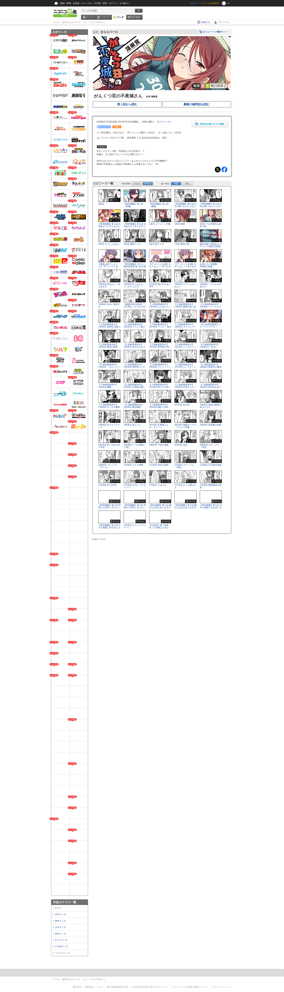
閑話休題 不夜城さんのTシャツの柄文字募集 (211, 245)
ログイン (194, 3)
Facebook (224, 169)
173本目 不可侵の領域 (210, 465)
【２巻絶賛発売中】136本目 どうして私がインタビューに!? (134, 326)
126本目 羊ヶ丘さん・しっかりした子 (134, 285)
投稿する (206, 22)
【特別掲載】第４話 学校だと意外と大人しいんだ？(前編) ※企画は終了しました (109, 509)
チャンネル (87, 3)
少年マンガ (60, 914)
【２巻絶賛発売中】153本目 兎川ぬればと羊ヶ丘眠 (210, 387)
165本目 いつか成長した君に (134, 446)
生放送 (76, 3)
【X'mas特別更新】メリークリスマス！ (210, 325)
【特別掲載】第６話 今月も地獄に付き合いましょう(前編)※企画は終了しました (211, 509)
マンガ (120, 17)
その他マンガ (61, 946)
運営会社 (77, 987)
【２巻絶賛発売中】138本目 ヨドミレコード (185, 326)
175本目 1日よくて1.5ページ (134, 486)
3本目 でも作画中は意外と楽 (210, 225)
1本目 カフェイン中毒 (159, 224)
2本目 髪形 (179, 224)
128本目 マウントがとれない (185, 285)
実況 (105, 3)
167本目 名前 (180, 445)
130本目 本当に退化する (109, 305)
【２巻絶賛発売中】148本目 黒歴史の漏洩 (210, 365)
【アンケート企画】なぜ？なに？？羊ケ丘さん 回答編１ (160, 266)
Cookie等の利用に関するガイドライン (150, 987)
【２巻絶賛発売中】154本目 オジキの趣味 (109, 405)
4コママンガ (61, 940)
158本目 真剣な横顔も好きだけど (210, 405)
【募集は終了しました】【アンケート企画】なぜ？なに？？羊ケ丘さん (109, 268)
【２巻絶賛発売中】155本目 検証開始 (133, 405)
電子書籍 (135, 17)
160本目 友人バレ (132, 425)
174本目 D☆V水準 (107, 485)
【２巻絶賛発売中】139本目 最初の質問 (108, 345)
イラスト (105, 17)
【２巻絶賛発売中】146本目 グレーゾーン (160, 365)
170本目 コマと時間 (133, 465)
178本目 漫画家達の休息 (210, 486)
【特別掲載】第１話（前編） (133, 205)
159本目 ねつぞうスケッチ (109, 426)
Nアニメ (113, 3)
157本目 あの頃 (181, 404)
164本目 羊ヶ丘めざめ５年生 (109, 446)
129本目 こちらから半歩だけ (210, 285)
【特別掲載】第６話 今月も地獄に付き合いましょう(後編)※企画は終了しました (109, 529)
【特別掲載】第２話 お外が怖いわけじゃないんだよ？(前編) (185, 206)
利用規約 (89, 987)
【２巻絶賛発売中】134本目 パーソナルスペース (210, 306)
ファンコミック (62, 953)
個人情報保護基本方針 (118, 987)
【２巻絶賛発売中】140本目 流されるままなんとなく (134, 346)
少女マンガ (60, 927)
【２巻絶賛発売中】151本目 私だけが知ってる (160, 387)
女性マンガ (60, 933)
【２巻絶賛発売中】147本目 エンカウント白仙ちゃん (185, 367)
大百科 (97, 3)
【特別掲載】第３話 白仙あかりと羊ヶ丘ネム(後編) (135, 226)
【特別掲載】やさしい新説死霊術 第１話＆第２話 (135, 266)
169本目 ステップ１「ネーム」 (108, 466)
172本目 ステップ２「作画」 (184, 466)
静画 (69, 3)
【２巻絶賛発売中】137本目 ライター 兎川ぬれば (160, 326)
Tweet (218, 169)
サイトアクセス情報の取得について (190, 987)
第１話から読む (127, 104)
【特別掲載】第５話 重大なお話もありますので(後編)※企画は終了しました (185, 509)
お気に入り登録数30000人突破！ (208, 265)
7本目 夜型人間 (181, 244)
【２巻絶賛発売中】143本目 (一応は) (209, 345)
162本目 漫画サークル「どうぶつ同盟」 (185, 426)
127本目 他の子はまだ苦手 (160, 285)
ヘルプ (100, 987)
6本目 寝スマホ (156, 244)
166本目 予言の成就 (158, 445)
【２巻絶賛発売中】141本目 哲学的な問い (160, 345)
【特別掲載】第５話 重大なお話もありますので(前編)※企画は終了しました (160, 509)
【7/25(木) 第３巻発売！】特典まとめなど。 (159, 527)
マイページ (223, 22)
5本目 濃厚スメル (132, 244)
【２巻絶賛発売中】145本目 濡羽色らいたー (134, 367)
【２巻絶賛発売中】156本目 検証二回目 (159, 405)
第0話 (101, 204)
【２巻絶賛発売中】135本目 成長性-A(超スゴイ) (109, 326)
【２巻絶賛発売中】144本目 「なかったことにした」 (109, 367)
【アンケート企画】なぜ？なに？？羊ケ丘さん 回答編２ (185, 266)
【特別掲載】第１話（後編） (159, 205)
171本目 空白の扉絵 (158, 465)
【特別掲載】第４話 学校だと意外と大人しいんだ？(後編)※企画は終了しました (135, 509)
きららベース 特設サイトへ (216, 32)
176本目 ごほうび (157, 485)
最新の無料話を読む (196, 104)
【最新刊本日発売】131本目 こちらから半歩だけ (134, 306)
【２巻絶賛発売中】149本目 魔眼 (108, 385)
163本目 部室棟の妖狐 (210, 425)
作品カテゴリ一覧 (64, 902)
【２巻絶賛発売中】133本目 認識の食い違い (185, 306)
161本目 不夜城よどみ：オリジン (158, 426)
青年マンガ (60, 921)
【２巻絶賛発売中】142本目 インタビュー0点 (185, 346)
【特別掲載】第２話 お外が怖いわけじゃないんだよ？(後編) (211, 206)
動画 (62, 3)
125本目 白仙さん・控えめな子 (109, 285)
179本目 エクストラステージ (134, 526)
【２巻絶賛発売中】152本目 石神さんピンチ (185, 387)
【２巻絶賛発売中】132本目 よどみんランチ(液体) (160, 306)
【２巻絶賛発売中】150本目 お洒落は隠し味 (134, 387)
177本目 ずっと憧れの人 (185, 486)
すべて (58, 908)
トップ (89, 17)
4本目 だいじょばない (109, 244)
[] (163, 121)
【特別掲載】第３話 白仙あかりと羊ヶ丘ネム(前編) (109, 226)
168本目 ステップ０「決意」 (209, 446)
